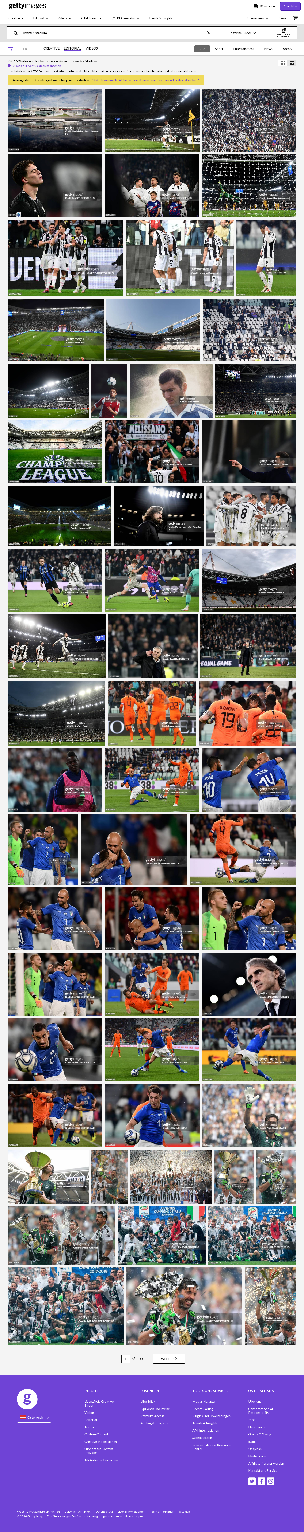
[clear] (210, 33)
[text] (114, 32)
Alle (202, 49)
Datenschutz (104, 1511)
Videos (89, 1412)
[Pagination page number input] (125, 1359)
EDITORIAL (72, 48)
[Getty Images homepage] (27, 6)
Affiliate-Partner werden (266, 1463)
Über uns (254, 1401)
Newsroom (256, 1427)
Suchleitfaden (202, 1437)
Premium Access (152, 1416)
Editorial (90, 1420)
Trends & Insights (204, 1423)
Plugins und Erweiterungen (211, 1416)
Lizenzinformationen (131, 1511)
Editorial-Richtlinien (78, 1511)
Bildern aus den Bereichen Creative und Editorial (152, 80)
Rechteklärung (202, 1409)
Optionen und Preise (155, 1409)
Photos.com (257, 1456)
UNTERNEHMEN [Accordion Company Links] (261, 1391)
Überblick (147, 1401)
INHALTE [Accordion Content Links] (91, 1391)
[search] (17, 33)
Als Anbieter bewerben (101, 1460)
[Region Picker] (34, 1418)
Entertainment (243, 49)
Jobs (251, 1420)
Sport (219, 49)
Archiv (287, 49)
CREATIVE (51, 48)
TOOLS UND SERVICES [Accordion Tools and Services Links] (210, 1391)
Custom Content (96, 1434)
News (268, 49)
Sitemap (184, 1511)
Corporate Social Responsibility (260, 1410)
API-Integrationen (205, 1430)
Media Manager (204, 1401)
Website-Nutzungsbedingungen (38, 1511)
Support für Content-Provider (99, 1450)
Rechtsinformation (161, 1511)
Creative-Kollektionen (100, 1441)
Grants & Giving (259, 1434)
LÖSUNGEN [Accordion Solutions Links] (149, 1391)
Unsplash (255, 1449)
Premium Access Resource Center (211, 1447)
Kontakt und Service (262, 1470)
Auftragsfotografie (154, 1423)
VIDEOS (92, 48)
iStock (253, 1441)
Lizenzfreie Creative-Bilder (99, 1403)
